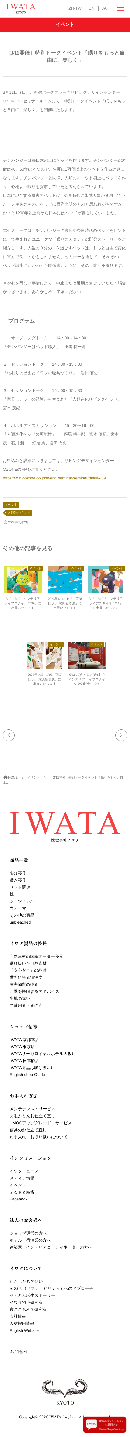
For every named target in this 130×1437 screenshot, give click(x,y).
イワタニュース (24, 1171)
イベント (11, 505)
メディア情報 (22, 1178)
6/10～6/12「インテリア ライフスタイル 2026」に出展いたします (22, 603)
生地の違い (20, 998)
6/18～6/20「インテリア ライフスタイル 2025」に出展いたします (106, 603)
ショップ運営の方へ (28, 1233)
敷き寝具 (18, 880)
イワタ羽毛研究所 (26, 1302)
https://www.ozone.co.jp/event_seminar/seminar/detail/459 (54, 478)
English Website (24, 1330)
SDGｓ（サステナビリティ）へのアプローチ (51, 1288)
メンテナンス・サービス (32, 1108)
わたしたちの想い (26, 1281)
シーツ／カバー (24, 901)
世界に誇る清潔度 (26, 977)
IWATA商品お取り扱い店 (32, 1067)
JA (104, 8)
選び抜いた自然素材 (28, 963)
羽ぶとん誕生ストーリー (32, 1295)
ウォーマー (20, 908)
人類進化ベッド (19, 513)
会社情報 (18, 1316)
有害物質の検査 (24, 984)
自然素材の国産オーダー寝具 (36, 956)
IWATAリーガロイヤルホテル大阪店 (43, 1053)
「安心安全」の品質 (28, 970)
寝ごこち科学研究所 (28, 1309)
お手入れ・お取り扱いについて (39, 1136)
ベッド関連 (20, 887)
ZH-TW (74, 8)
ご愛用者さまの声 (26, 1005)
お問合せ (19, 1351)
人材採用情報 (22, 1323)
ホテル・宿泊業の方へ (30, 1240)
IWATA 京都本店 (24, 1039)
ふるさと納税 (22, 1192)
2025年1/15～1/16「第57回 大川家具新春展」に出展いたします (45, 679)
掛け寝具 (18, 873)
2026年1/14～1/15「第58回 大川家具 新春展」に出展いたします (65, 603)
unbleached (20, 922)
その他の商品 (22, 915)
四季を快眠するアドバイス (34, 991)
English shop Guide (27, 1074)
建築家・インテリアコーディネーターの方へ (51, 1247)
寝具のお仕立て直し (28, 1129)
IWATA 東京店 (22, 1046)
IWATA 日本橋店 (24, 1060)
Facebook (18, 1199)
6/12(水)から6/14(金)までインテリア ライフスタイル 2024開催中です (87, 679)
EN (91, 8)
